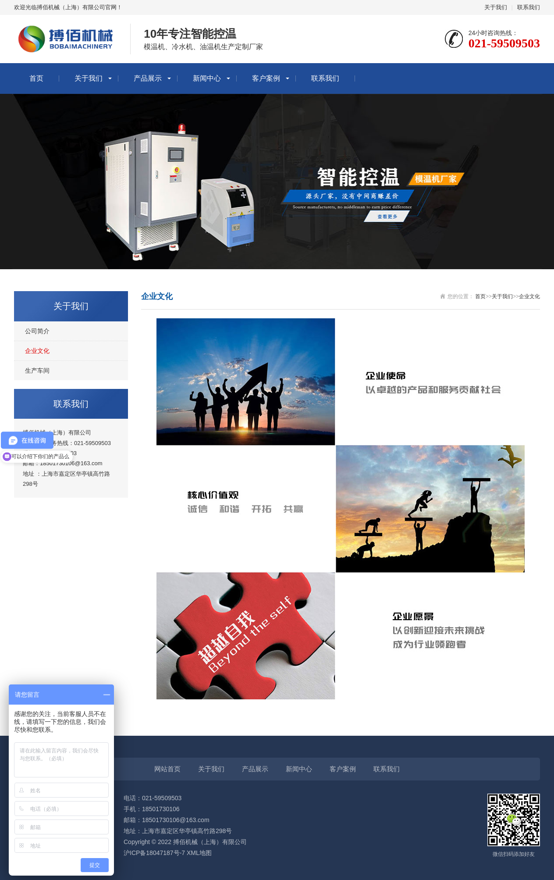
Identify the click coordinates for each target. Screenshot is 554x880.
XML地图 (199, 852)
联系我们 (528, 7)
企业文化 (37, 350)
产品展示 (148, 78)
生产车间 (37, 370)
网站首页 (167, 769)
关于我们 (495, 7)
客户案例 (266, 78)
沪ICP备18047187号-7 (154, 852)
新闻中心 (207, 78)
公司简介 (37, 331)
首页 (36, 78)
